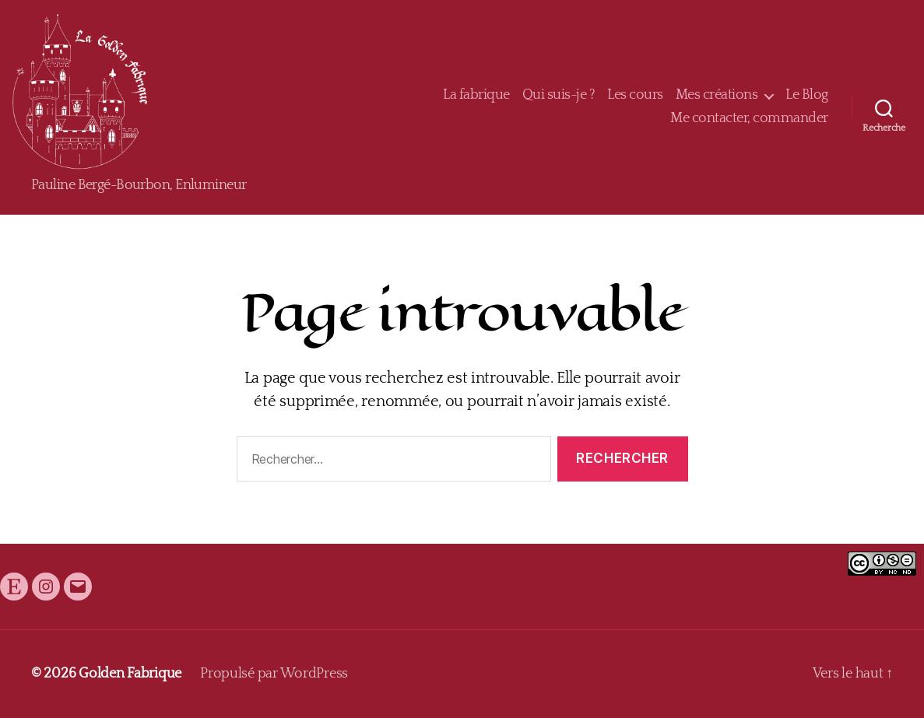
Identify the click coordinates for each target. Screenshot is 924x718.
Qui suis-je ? (559, 95)
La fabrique (476, 95)
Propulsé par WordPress (274, 673)
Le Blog (806, 95)
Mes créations (717, 95)
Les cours (635, 95)
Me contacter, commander (749, 118)
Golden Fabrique (130, 673)
